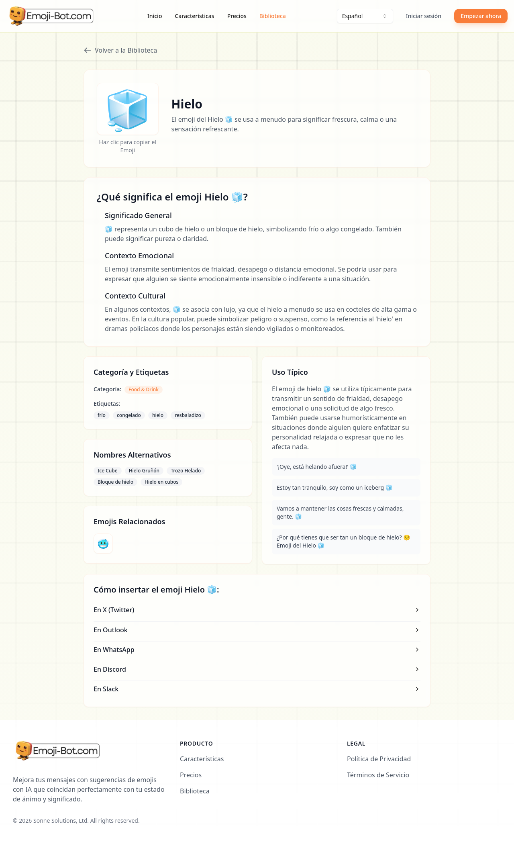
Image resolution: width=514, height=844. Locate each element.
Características (194, 16)
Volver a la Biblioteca (120, 50)
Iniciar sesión (424, 16)
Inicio (154, 16)
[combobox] (365, 16)
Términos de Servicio (378, 774)
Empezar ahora (481, 16)
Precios (237, 16)
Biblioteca (272, 16)
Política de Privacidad (379, 758)
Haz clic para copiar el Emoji (127, 146)
